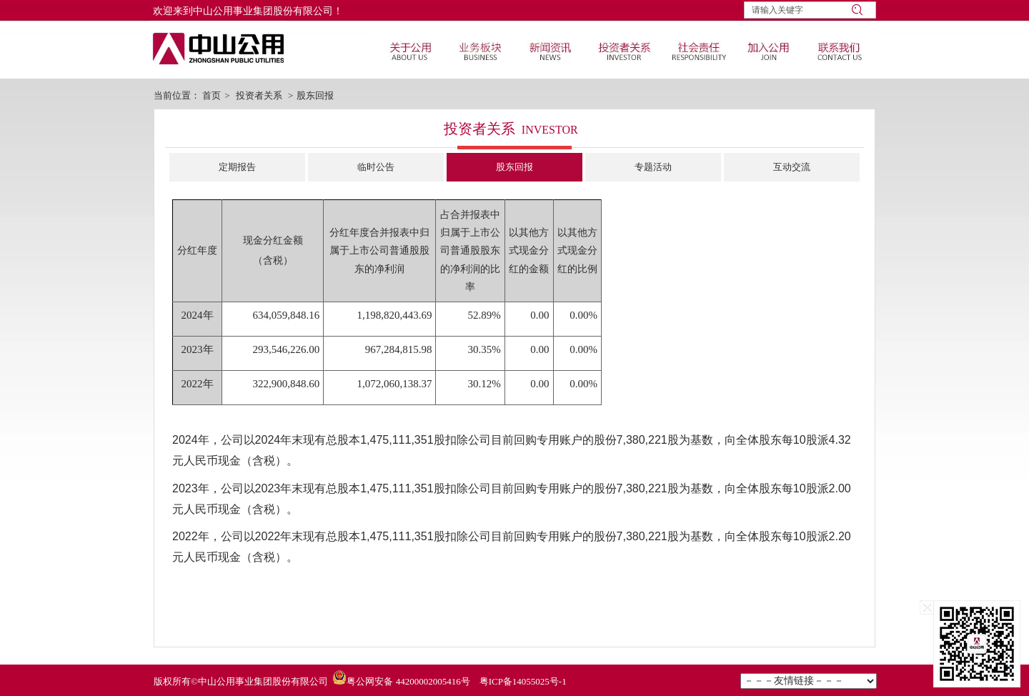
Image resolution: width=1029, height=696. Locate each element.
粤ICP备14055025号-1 (523, 681)
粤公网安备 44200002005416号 (408, 681)
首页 (211, 95)
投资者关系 (259, 95)
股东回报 (315, 95)
